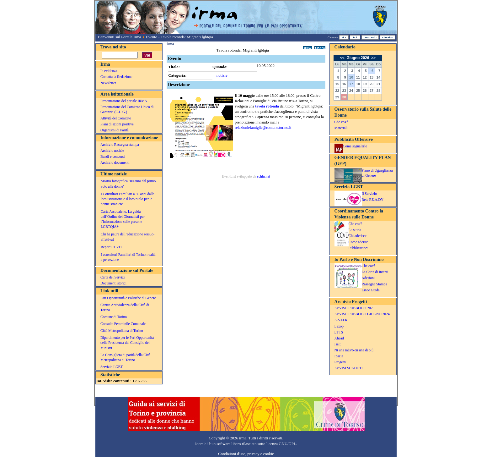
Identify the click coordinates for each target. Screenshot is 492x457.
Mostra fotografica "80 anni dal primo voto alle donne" (128, 183)
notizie (222, 75)
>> (373, 58)
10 (351, 77)
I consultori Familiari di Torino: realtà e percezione (128, 257)
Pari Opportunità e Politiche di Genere (128, 298)
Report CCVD (111, 247)
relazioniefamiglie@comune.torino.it (263, 127)
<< (342, 58)
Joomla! (201, 444)
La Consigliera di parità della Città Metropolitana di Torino (125, 357)
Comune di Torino (113, 317)
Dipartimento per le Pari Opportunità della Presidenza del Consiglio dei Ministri (127, 343)
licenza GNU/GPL (281, 444)
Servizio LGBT (111, 367)
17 (351, 84)
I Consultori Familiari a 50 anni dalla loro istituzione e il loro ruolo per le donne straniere (127, 199)
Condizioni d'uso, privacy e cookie (246, 454)
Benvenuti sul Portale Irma (119, 37)
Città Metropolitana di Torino (121, 331)
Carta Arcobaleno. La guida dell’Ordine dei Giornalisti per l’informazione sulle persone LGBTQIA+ (123, 219)
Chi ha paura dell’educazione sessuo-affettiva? (127, 236)
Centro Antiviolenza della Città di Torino (124, 307)
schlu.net (263, 176)
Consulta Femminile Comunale (123, 324)
